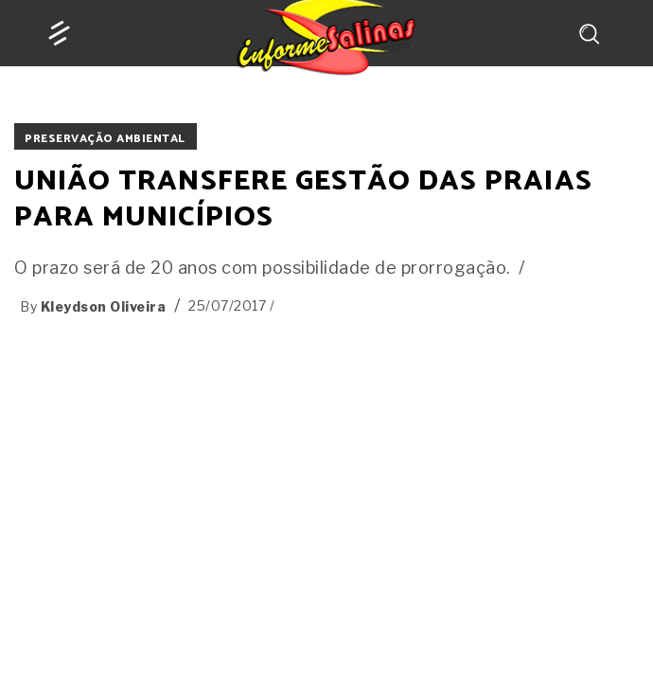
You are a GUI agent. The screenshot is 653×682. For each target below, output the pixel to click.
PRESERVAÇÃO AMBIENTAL (105, 139)
